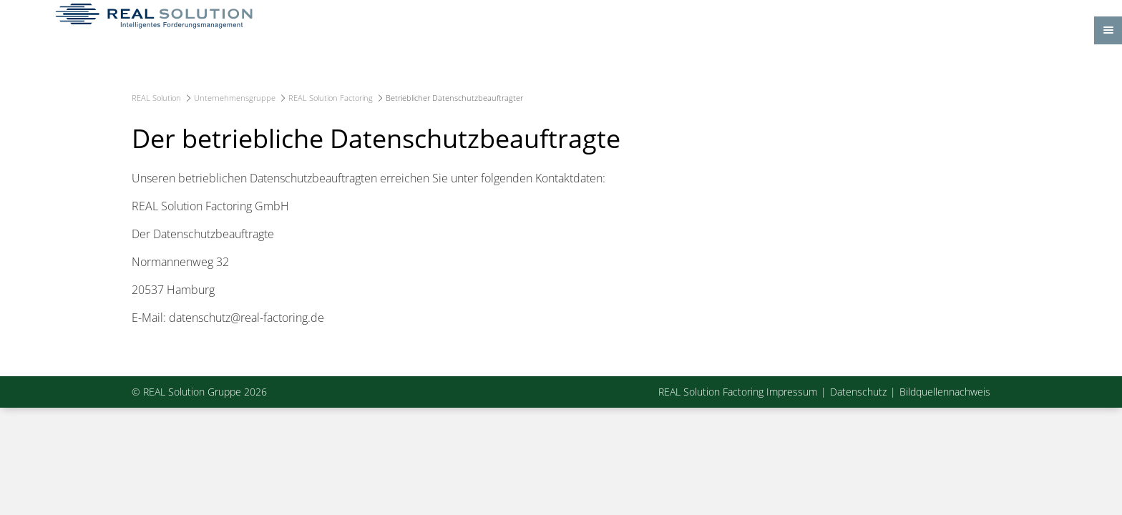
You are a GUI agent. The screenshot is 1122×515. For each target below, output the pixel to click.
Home (243, 88)
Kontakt (961, 14)
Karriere (698, 88)
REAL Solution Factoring (330, 143)
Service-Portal (793, 88)
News (881, 88)
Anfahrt (919, 14)
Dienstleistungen (492, 88)
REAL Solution (156, 143)
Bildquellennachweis (944, 438)
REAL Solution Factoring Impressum (737, 438)
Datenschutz (858, 438)
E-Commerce (606, 88)
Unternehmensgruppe (354, 88)
